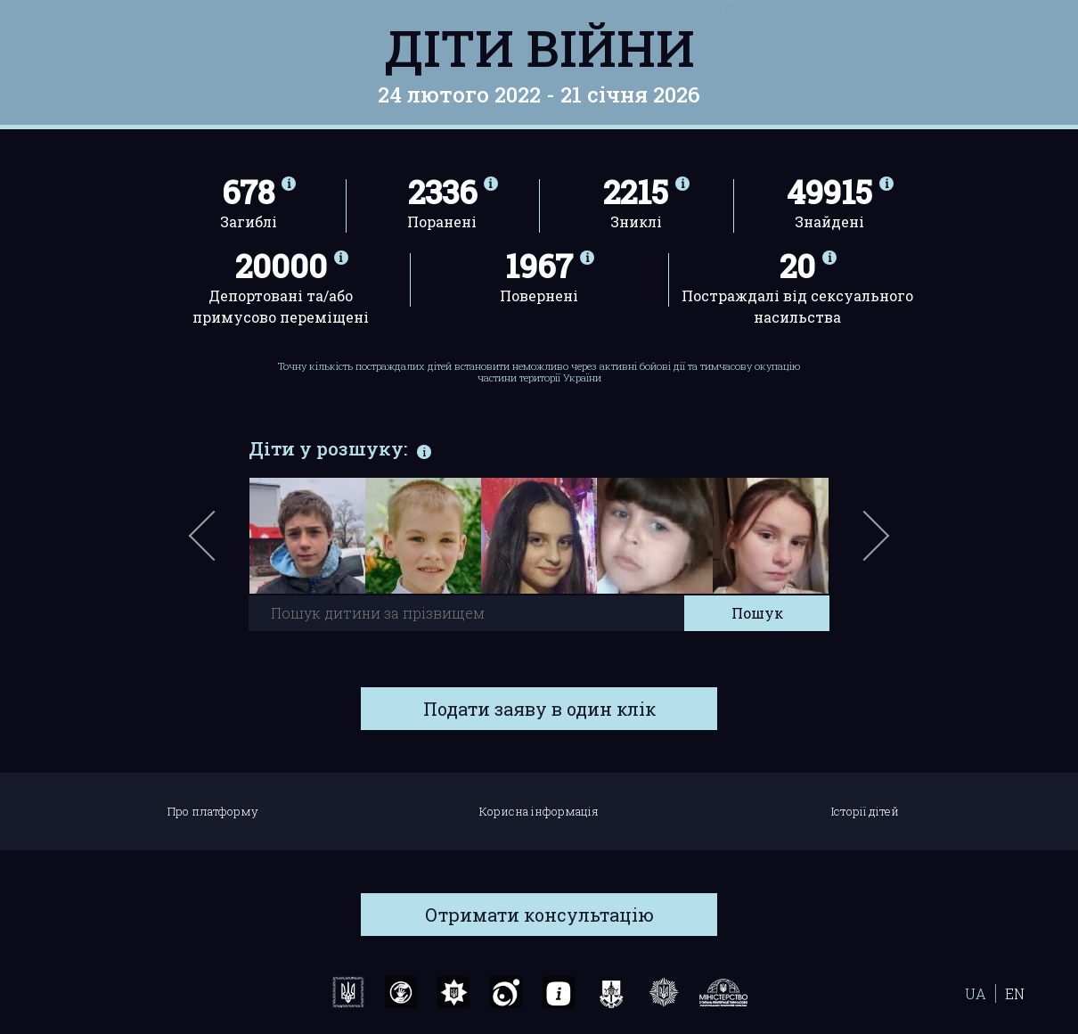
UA (975, 993)
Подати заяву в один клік (539, 708)
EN (1015, 993)
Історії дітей (865, 811)
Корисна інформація (539, 811)
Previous (222, 544)
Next (873, 544)
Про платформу (212, 811)
